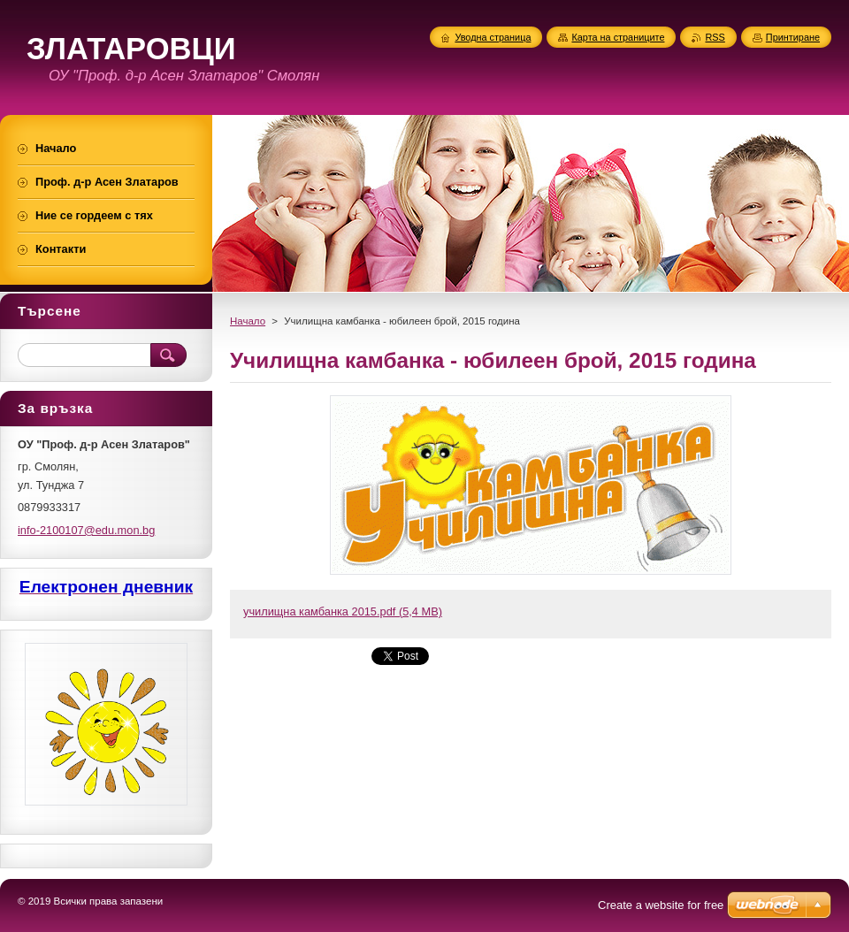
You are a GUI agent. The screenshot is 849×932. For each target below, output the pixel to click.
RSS (714, 37)
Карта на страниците (617, 37)
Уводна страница (493, 37)
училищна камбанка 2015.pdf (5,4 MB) (342, 611)
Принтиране (793, 37)
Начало (247, 321)
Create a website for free (660, 905)
